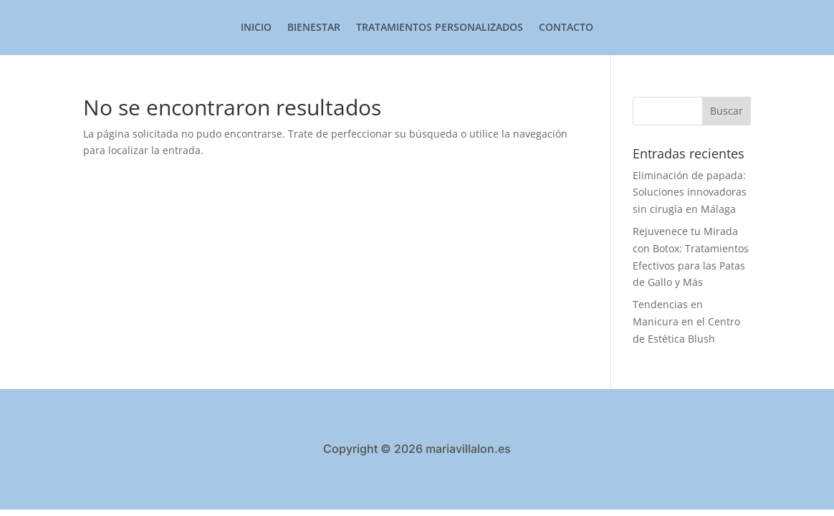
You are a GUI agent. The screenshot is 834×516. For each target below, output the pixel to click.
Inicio (256, 28)
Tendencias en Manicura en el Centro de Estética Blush (686, 321)
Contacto (566, 28)
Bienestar (313, 28)
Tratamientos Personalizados (439, 28)
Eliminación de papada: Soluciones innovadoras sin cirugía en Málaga (690, 192)
